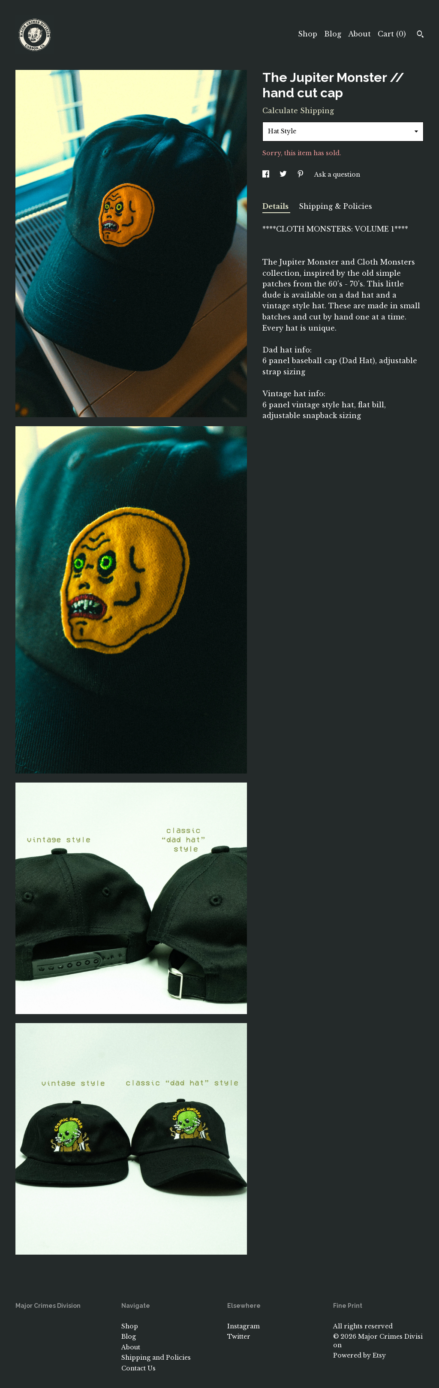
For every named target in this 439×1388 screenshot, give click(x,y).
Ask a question (337, 174)
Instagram (243, 1326)
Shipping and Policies (156, 1357)
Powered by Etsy (359, 1355)
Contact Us (138, 1368)
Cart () (392, 34)
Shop (307, 34)
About (359, 34)
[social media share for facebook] (266, 174)
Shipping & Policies (335, 206)
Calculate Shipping (298, 110)
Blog (332, 34)
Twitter (238, 1336)
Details (276, 206)
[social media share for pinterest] (301, 174)
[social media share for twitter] (284, 174)
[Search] (420, 35)
